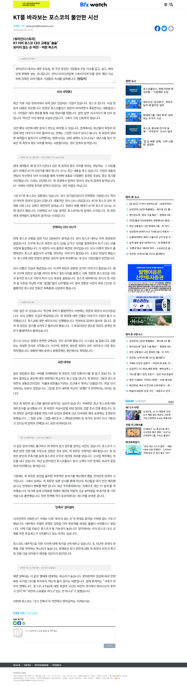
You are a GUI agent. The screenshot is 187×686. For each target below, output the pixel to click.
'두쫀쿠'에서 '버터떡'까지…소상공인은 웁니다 (152, 248)
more (171, 401)
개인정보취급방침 (41, 665)
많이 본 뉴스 (133, 197)
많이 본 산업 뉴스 (134, 334)
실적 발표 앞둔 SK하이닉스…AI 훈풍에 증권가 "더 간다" (157, 242)
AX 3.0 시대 (132, 407)
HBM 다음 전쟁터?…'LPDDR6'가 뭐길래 (162, 449)
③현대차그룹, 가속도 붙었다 (156, 435)
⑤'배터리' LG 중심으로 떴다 (156, 428)
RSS (117, 678)
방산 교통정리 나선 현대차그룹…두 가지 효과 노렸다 (155, 226)
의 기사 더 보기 (25, 612)
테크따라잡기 (133, 442)
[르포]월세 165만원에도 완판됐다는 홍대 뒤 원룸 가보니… (158, 220)
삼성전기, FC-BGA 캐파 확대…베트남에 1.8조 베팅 (154, 368)
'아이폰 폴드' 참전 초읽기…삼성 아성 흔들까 (151, 374)
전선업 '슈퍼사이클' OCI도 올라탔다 (147, 253)
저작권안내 (56, 665)
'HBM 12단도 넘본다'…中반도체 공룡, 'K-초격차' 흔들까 (157, 363)
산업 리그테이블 (134, 424)
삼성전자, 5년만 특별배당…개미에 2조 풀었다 (151, 209)
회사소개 (16, 665)
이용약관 (27, 665)
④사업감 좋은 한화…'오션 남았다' (159, 432)
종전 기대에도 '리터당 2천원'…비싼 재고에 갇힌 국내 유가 (157, 379)
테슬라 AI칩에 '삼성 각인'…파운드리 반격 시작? (152, 391)
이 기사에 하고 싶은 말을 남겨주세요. (70, 635)
